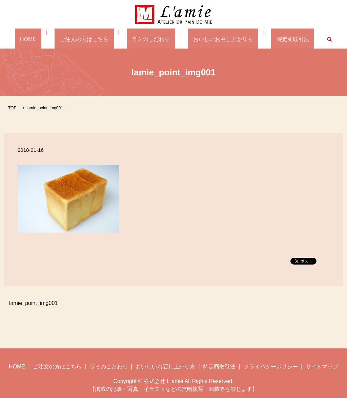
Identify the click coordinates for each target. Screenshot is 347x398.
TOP (12, 107)
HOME (49, 39)
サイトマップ (322, 366)
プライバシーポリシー (271, 366)
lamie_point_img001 (33, 303)
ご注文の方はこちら (94, 39)
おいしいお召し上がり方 (213, 39)
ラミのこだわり (151, 39)
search (303, 38)
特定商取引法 (272, 39)
